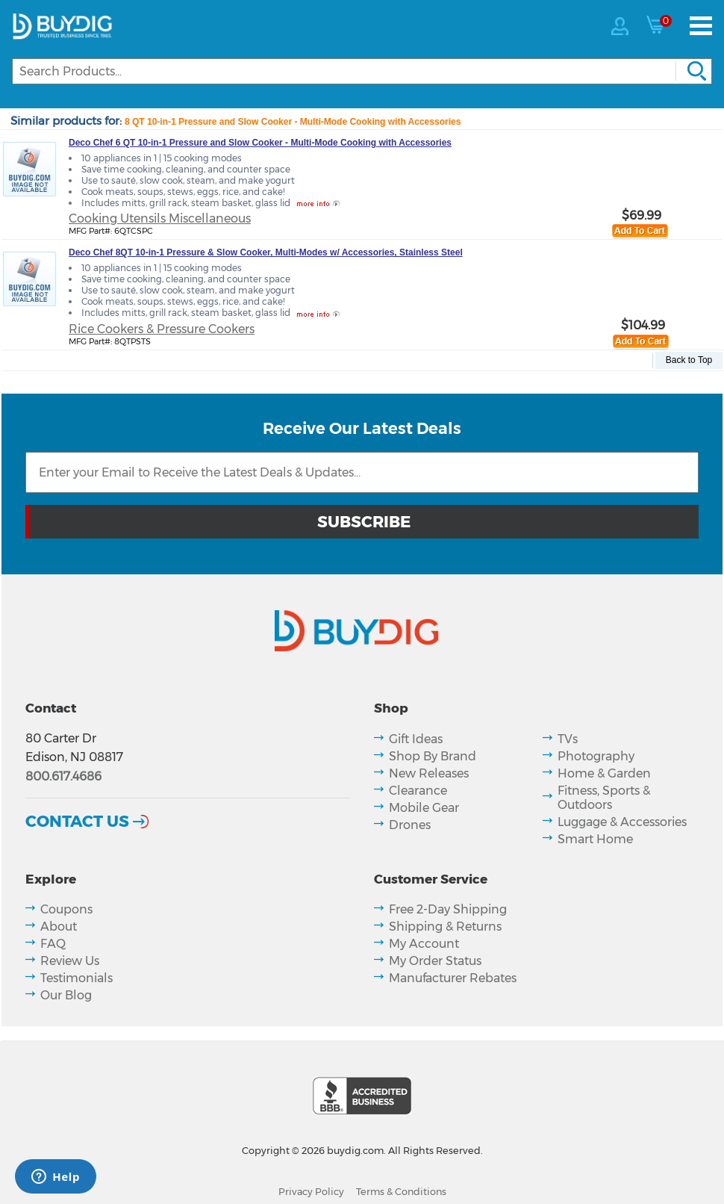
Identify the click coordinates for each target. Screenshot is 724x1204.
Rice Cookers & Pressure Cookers (162, 329)
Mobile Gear (424, 808)
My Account (424, 944)
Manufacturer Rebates (453, 978)
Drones (410, 825)
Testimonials (76, 978)
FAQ (53, 944)
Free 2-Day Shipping (448, 909)
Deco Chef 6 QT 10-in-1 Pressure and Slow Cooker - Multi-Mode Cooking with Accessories (260, 142)
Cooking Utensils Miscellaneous (160, 218)
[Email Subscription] (362, 472)
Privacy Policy (311, 1191)
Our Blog (66, 995)
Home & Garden (604, 773)
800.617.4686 (63, 776)
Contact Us (77, 821)
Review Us (69, 961)
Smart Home (595, 839)
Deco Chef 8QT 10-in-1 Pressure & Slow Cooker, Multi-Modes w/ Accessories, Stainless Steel (266, 252)
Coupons (66, 909)
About (58, 926)
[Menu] (701, 25)
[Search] (362, 71)
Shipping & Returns (445, 926)
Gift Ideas (416, 739)
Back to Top (689, 360)
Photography (596, 756)
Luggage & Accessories (622, 822)
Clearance (418, 790)
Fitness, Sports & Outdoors (604, 797)
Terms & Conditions (401, 1191)
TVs (568, 739)
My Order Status (435, 961)
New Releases (429, 773)
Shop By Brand (432, 756)
